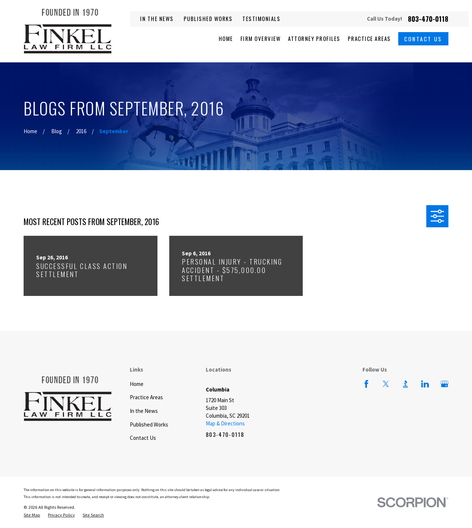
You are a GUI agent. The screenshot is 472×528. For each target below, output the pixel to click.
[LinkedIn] (425, 384)
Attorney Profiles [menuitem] (314, 38)
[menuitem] (32, 515)
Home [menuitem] (226, 38)
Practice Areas (146, 397)
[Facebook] (366, 384)
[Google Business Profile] (444, 384)
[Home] (68, 31)
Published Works (208, 18)
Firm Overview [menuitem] (260, 38)
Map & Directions (225, 423)
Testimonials (261, 18)
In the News (157, 18)
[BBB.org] (405, 384)
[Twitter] (386, 384)
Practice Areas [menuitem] (369, 38)
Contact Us (423, 39)
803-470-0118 (428, 18)
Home (136, 383)
